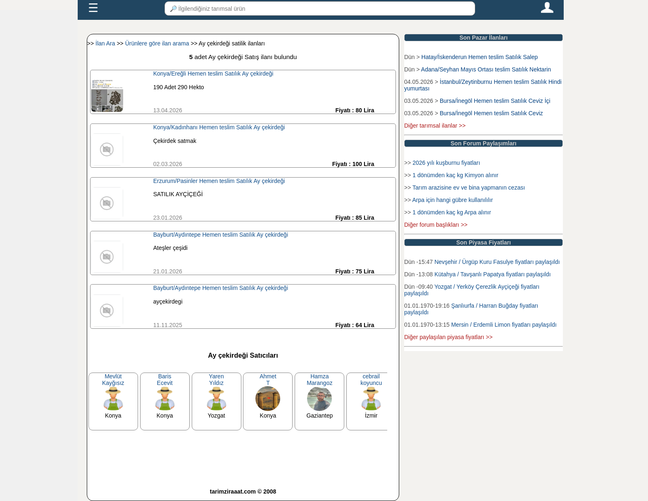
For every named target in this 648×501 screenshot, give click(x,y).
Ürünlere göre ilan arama (158, 43)
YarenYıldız (216, 379)
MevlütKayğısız (113, 379)
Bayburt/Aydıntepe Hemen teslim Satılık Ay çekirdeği (220, 234)
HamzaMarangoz (319, 379)
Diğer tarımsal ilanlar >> (435, 125)
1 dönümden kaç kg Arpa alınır (451, 212)
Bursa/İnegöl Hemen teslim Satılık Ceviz (491, 113)
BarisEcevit (165, 379)
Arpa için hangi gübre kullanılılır (452, 200)
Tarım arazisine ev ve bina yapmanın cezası (468, 187)
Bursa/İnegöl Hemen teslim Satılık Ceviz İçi (495, 100)
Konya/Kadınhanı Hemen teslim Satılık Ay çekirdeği (219, 127)
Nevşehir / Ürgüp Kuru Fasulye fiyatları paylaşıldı (497, 262)
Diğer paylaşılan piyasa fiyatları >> (448, 337)
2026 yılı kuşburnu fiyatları (446, 162)
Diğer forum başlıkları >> (435, 224)
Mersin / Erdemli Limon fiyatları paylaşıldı (504, 324)
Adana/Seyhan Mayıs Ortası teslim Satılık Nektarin (486, 69)
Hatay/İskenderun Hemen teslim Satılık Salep (480, 57)
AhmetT (268, 379)
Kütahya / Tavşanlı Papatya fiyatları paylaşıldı (492, 274)
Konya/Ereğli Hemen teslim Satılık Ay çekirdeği (213, 73)
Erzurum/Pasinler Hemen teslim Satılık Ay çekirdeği (219, 181)
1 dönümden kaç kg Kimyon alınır (455, 175)
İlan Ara (106, 43)
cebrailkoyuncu (371, 379)
